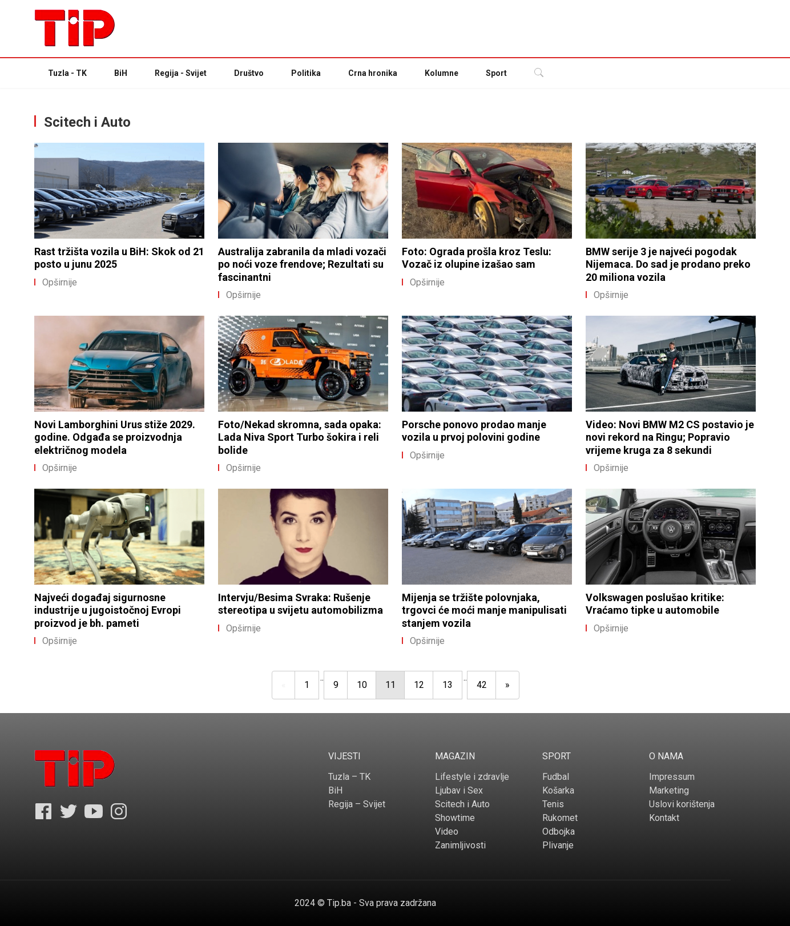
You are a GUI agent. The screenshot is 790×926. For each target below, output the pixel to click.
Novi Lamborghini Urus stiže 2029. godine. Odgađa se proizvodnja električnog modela (114, 437)
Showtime (455, 817)
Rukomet (560, 817)
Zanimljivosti (460, 845)
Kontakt (664, 817)
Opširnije (55, 282)
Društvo (249, 73)
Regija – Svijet (356, 804)
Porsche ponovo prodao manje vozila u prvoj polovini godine (474, 431)
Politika (306, 73)
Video (446, 831)
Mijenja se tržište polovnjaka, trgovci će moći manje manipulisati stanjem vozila (484, 610)
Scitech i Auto (462, 804)
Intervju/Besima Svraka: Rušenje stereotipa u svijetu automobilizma (300, 604)
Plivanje (558, 845)
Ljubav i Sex (459, 790)
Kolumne (441, 73)
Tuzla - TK (67, 73)
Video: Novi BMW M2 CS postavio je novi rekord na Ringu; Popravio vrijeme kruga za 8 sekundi (670, 437)
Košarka (558, 790)
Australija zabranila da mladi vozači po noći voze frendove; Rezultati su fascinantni (302, 264)
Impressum (672, 776)
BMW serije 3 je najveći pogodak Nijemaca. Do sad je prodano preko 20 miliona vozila (668, 264)
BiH (120, 73)
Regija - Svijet (181, 73)
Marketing (669, 790)
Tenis (553, 804)
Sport (496, 73)
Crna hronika (372, 73)
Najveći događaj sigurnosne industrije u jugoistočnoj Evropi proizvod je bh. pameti (107, 610)
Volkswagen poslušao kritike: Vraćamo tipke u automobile (655, 604)
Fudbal (555, 776)
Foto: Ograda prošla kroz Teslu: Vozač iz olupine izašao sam (476, 258)
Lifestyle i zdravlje (472, 776)
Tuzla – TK (349, 776)
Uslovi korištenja (682, 804)
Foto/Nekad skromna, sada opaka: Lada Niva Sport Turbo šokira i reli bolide (299, 437)
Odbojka (558, 831)
